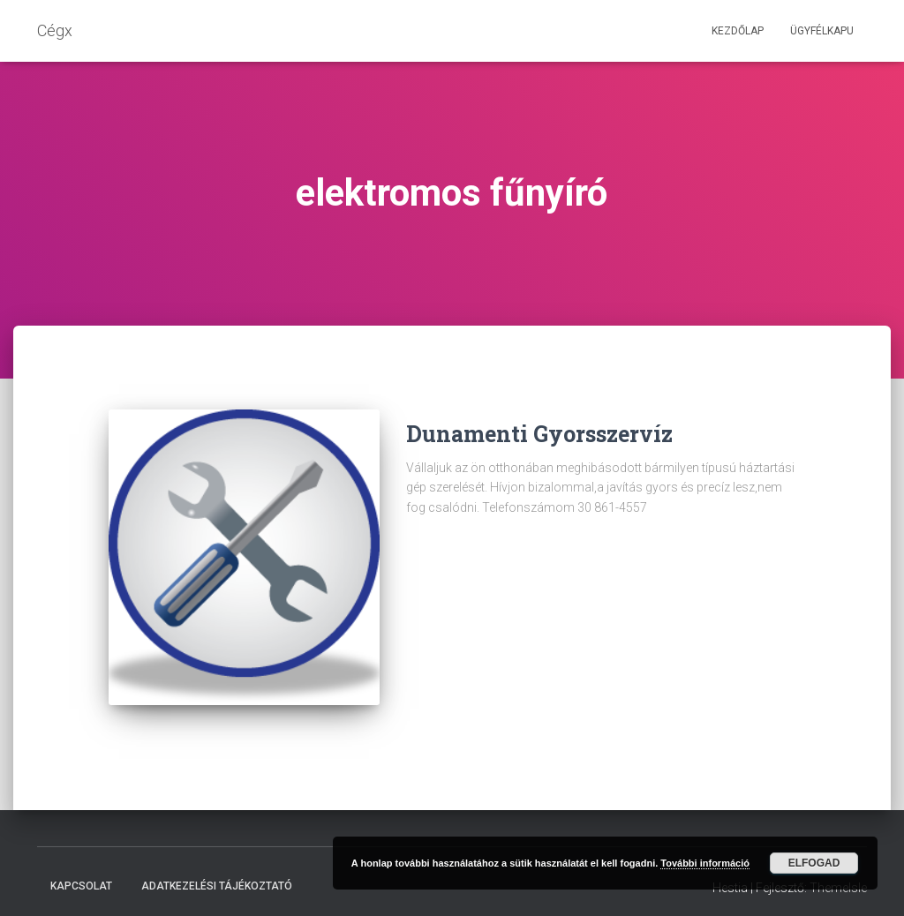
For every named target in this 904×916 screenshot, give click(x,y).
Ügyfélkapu (822, 31)
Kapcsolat (81, 874)
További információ (705, 863)
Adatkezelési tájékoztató (216, 874)
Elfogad (814, 863)
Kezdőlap (738, 31)
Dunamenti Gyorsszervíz (539, 433)
